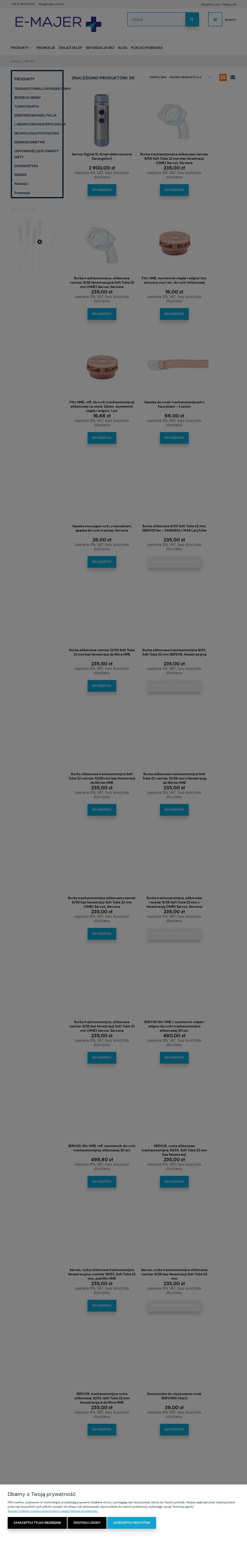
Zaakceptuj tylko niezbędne (37, 1523)
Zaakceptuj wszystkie (131, 1523)
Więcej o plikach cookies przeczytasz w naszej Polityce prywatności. (53, 1511)
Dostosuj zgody (87, 1523)
